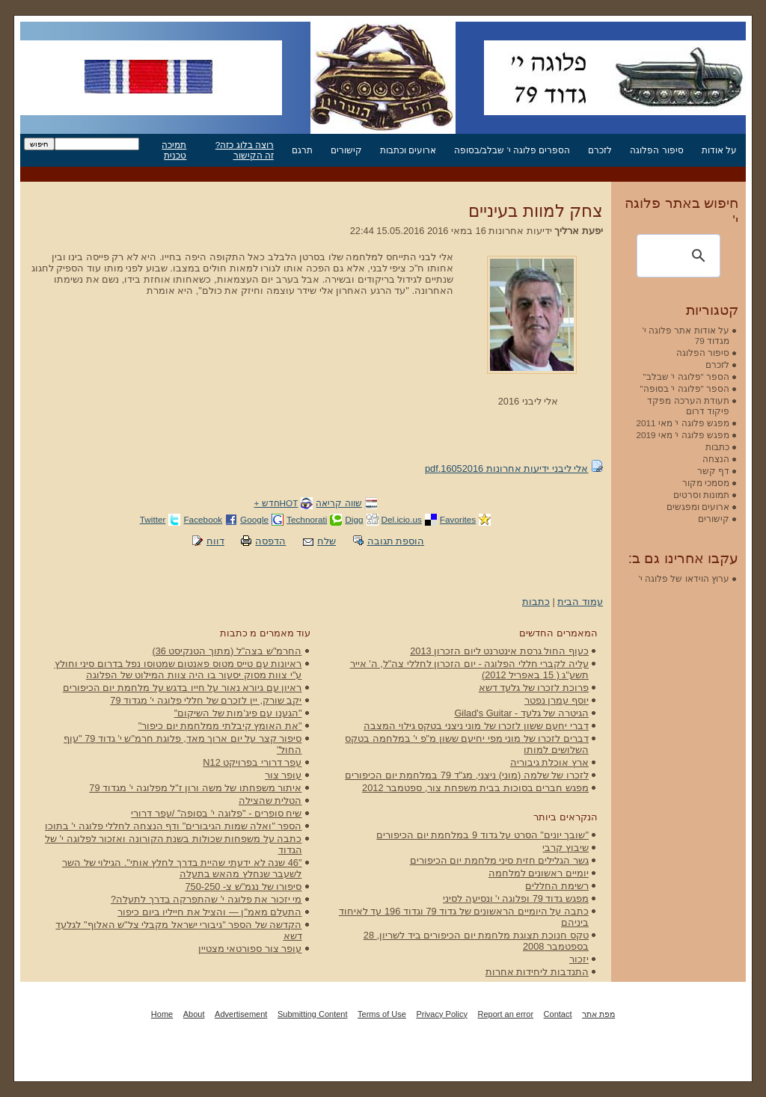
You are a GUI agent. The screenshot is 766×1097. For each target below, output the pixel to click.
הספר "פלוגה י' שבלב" (686, 376)
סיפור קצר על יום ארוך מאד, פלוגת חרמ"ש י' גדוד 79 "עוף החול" (182, 744)
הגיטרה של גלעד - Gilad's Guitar (521, 713)
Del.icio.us (402, 519)
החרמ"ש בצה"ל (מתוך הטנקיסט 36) (226, 651)
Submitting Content (313, 1014)
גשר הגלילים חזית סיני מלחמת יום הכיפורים (499, 860)
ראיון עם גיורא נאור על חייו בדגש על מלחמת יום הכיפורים (182, 687)
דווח (215, 541)
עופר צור (283, 775)
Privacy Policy (441, 1014)
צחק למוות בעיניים (535, 211)
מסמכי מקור (705, 483)
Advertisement (241, 1014)
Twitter (153, 519)
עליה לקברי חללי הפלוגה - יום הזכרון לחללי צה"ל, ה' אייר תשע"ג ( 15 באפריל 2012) (469, 669)
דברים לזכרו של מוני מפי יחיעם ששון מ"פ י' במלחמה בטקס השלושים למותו (467, 744)
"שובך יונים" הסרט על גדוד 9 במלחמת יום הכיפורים (482, 835)
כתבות (536, 601)
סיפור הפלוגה (656, 150)
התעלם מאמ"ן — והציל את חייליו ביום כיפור (209, 912)
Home (162, 1014)
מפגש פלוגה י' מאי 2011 (682, 423)
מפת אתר (598, 1014)
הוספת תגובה (396, 541)
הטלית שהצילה (270, 800)
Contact (558, 1014)
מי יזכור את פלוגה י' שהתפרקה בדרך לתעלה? (206, 899)
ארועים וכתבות (408, 150)
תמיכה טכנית (174, 150)
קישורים (346, 150)
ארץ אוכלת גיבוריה (549, 762)
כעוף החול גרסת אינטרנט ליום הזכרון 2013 (499, 651)
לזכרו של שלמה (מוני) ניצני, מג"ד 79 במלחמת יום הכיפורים (467, 775)
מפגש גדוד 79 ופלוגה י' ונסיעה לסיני (516, 898)
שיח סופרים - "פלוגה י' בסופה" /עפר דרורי (216, 813)
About (194, 1014)
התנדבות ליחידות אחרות (537, 971)
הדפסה (270, 541)
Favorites (458, 519)
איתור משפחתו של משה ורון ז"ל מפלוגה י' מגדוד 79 (195, 787)
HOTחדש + (276, 503)
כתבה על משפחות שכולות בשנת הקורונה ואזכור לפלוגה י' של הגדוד (173, 844)
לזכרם (600, 150)
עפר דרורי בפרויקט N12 (252, 762)
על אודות (719, 150)
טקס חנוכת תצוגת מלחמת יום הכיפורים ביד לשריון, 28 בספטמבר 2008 (476, 940)
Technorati (307, 519)
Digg (354, 519)
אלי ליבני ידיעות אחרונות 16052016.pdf (507, 468)
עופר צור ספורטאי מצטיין (250, 948)
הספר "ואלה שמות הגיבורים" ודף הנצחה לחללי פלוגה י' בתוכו (173, 826)
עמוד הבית (580, 601)
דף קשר (713, 471)
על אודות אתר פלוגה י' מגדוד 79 (686, 335)
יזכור (579, 959)
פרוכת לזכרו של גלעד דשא (534, 687)
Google (254, 519)
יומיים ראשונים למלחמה (538, 873)
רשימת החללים (557, 885)
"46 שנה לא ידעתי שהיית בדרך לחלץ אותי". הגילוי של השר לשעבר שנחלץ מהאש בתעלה (181, 868)
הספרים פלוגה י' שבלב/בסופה (512, 150)
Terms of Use (382, 1014)
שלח (326, 541)
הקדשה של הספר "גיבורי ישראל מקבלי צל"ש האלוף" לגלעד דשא (178, 930)
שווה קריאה (338, 503)
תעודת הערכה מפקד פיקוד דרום (688, 406)
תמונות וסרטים (701, 495)
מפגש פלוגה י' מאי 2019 (682, 435)
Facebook (202, 519)
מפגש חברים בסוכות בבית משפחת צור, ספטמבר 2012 (475, 787)
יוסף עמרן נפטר (556, 700)
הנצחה (715, 459)
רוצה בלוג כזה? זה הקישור (244, 150)
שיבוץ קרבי (565, 847)
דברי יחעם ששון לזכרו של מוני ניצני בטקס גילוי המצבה (476, 725)
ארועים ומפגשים (698, 506)
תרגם (302, 150)
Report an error (505, 1014)
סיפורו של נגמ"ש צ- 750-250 (244, 886)
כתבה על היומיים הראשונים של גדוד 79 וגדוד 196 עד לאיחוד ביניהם (464, 917)
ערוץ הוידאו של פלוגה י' (684, 578)
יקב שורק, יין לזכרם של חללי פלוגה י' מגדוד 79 (205, 700)
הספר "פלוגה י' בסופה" (684, 388)
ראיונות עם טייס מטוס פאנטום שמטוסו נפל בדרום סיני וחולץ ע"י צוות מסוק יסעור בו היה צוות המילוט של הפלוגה (178, 669)
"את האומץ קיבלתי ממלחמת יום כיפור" (220, 725)
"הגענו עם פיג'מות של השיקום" (238, 713)
